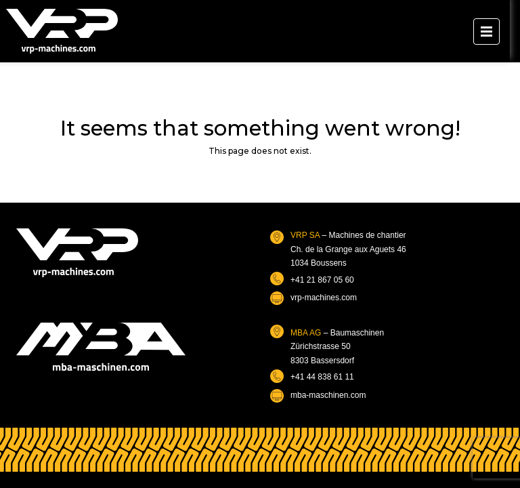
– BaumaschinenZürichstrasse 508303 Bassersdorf (337, 346)
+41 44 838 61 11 (322, 377)
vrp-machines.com (323, 297)
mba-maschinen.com (328, 395)
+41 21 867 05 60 (322, 280)
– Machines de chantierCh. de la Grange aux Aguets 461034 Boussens (348, 249)
